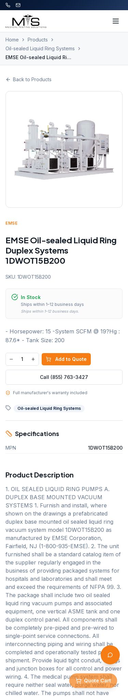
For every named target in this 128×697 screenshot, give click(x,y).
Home (12, 39)
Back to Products (28, 79)
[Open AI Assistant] (110, 654)
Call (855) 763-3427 (64, 377)
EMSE (11, 223)
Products (38, 39)
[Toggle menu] (116, 21)
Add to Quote (66, 359)
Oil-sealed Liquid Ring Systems (40, 48)
